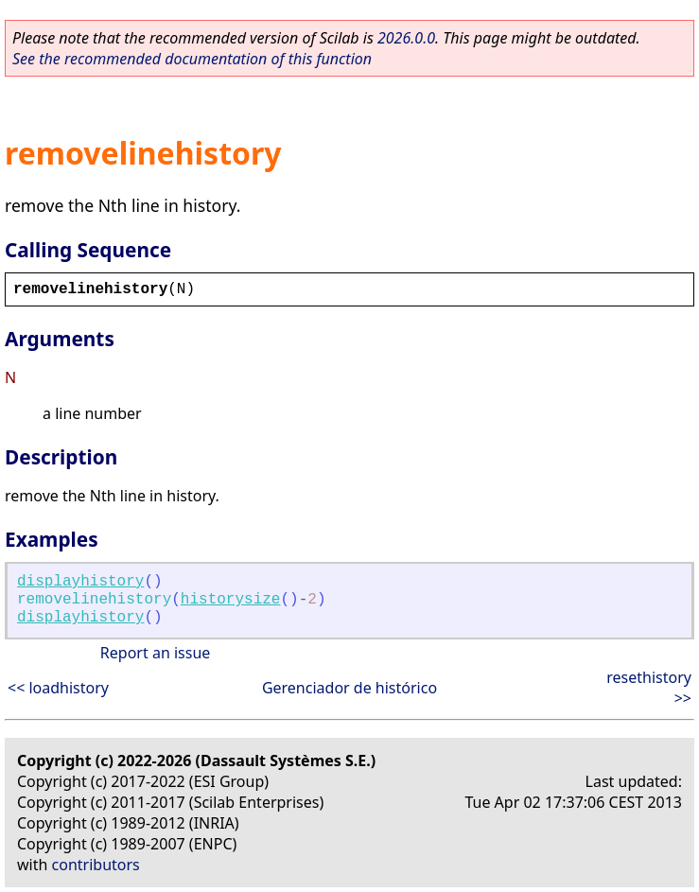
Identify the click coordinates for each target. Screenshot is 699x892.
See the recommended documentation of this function (192, 58)
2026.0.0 (406, 37)
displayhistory (80, 581)
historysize (231, 599)
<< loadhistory (58, 687)
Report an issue (155, 652)
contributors (96, 864)
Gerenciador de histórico (349, 687)
